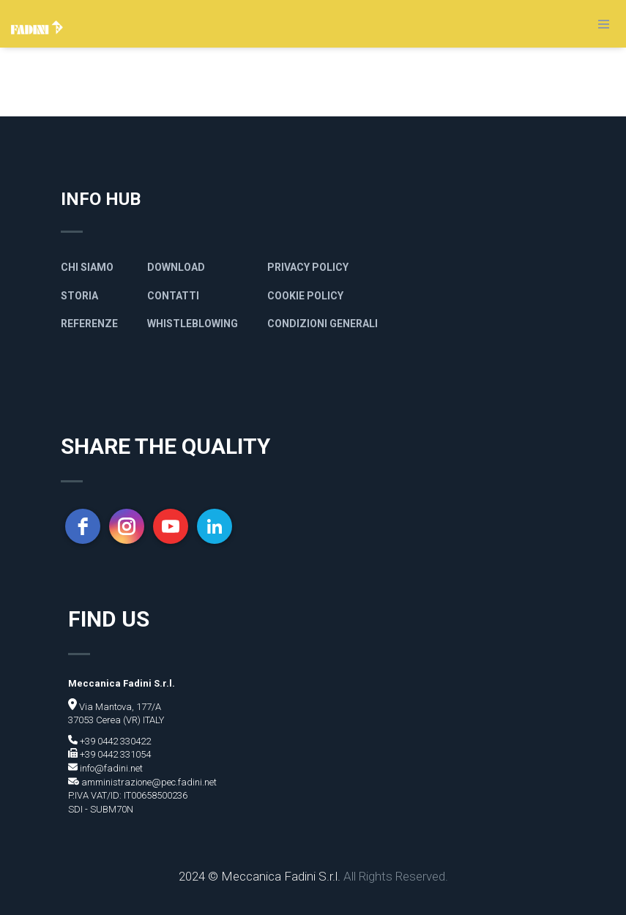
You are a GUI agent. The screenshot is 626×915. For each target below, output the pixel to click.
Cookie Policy (305, 296)
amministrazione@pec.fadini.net (148, 782)
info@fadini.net (110, 768)
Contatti (173, 296)
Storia (79, 296)
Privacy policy (308, 267)
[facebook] (82, 526)
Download (176, 267)
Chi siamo (87, 267)
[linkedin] (214, 526)
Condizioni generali (322, 323)
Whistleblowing (192, 323)
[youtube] (170, 526)
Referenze (89, 323)
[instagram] (126, 526)
